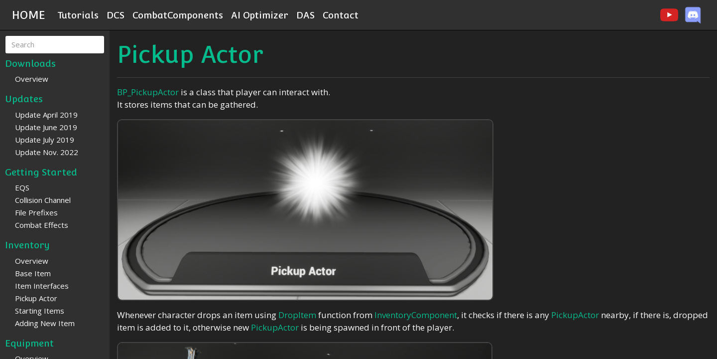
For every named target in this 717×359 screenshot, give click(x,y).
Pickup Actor (36, 298)
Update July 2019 (44, 140)
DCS (115, 14)
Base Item (33, 273)
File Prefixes (36, 212)
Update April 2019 (46, 115)
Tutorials (78, 14)
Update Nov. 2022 (46, 152)
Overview (31, 79)
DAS (305, 14)
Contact (340, 14)
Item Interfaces (42, 286)
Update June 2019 (46, 127)
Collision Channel (43, 200)
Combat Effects (41, 225)
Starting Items (39, 311)
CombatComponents (177, 14)
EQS (22, 187)
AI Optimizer (259, 14)
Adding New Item (45, 323)
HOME (28, 14)
